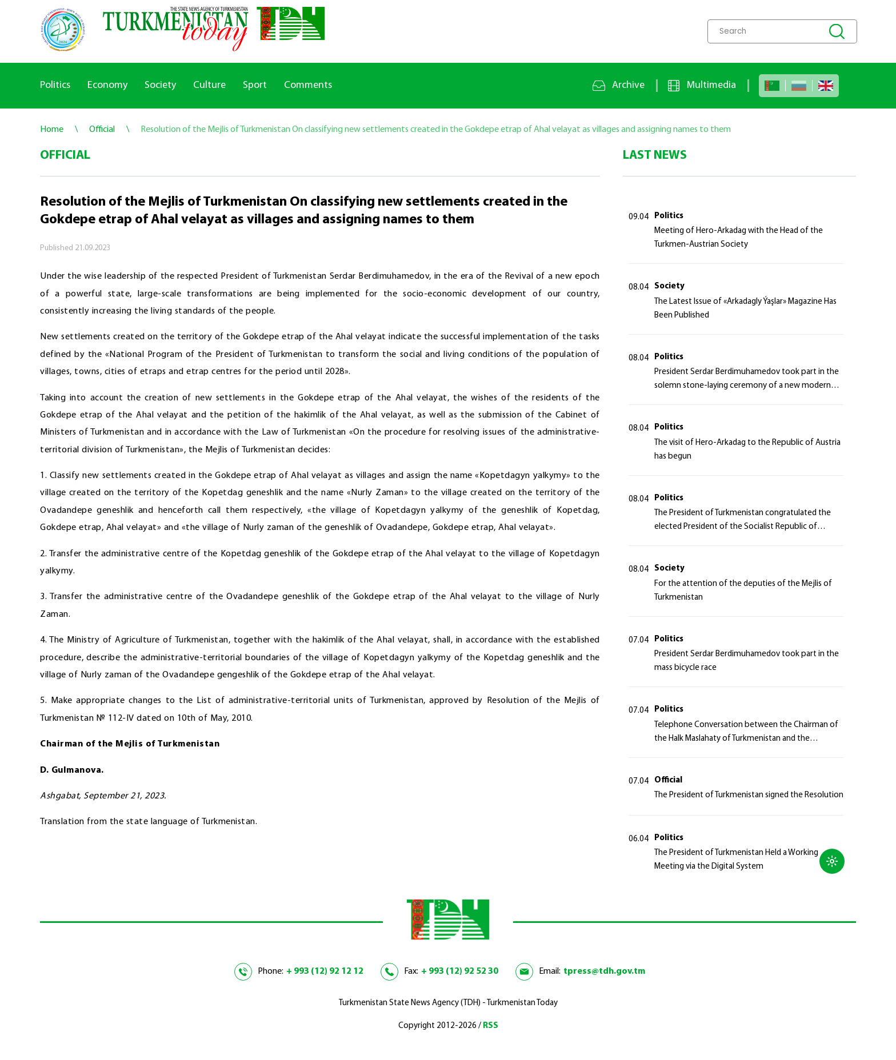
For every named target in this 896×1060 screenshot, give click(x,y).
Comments (308, 85)
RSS (490, 1026)
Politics (55, 85)
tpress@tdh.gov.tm (604, 971)
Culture (209, 85)
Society (160, 85)
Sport (255, 85)
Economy (107, 85)
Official (668, 780)
